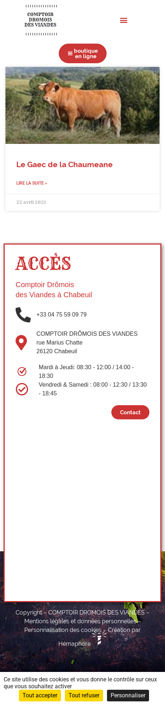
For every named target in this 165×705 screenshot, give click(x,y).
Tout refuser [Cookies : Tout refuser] (84, 695)
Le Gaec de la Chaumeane (64, 164)
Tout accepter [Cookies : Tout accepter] (39, 695)
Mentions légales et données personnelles (80, 621)
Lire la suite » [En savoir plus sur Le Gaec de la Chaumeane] (31, 183)
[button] (124, 20)
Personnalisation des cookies (63, 630)
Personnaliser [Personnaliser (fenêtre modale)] (128, 695)
